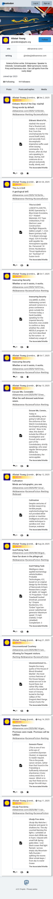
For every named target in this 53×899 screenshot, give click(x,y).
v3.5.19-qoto (20, 889)
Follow (45, 40)
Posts (8, 89)
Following (8, 82)
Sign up (47, 3)
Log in (35, 3)
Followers (24, 82)
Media (44, 89)
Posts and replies (26, 89)
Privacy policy (32, 889)
